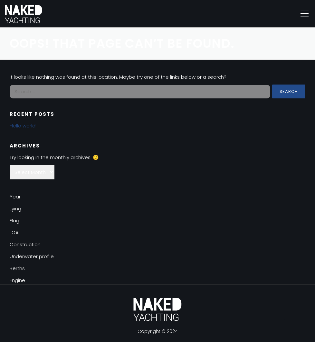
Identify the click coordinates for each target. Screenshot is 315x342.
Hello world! (23, 125)
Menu (304, 13)
